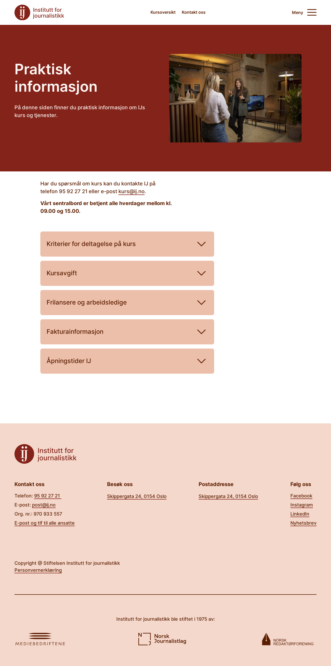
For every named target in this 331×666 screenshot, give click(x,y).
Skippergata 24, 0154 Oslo (137, 496)
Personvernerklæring (38, 570)
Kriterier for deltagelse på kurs (127, 244)
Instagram (301, 505)
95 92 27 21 (47, 495)
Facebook (301, 495)
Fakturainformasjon (127, 331)
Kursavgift (127, 273)
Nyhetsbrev (303, 523)
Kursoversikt (163, 12)
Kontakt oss (194, 12)
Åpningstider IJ (127, 361)
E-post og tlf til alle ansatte (44, 523)
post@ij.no (44, 505)
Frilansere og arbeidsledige (127, 302)
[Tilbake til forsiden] (39, 12)
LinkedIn (299, 514)
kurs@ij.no (131, 191)
